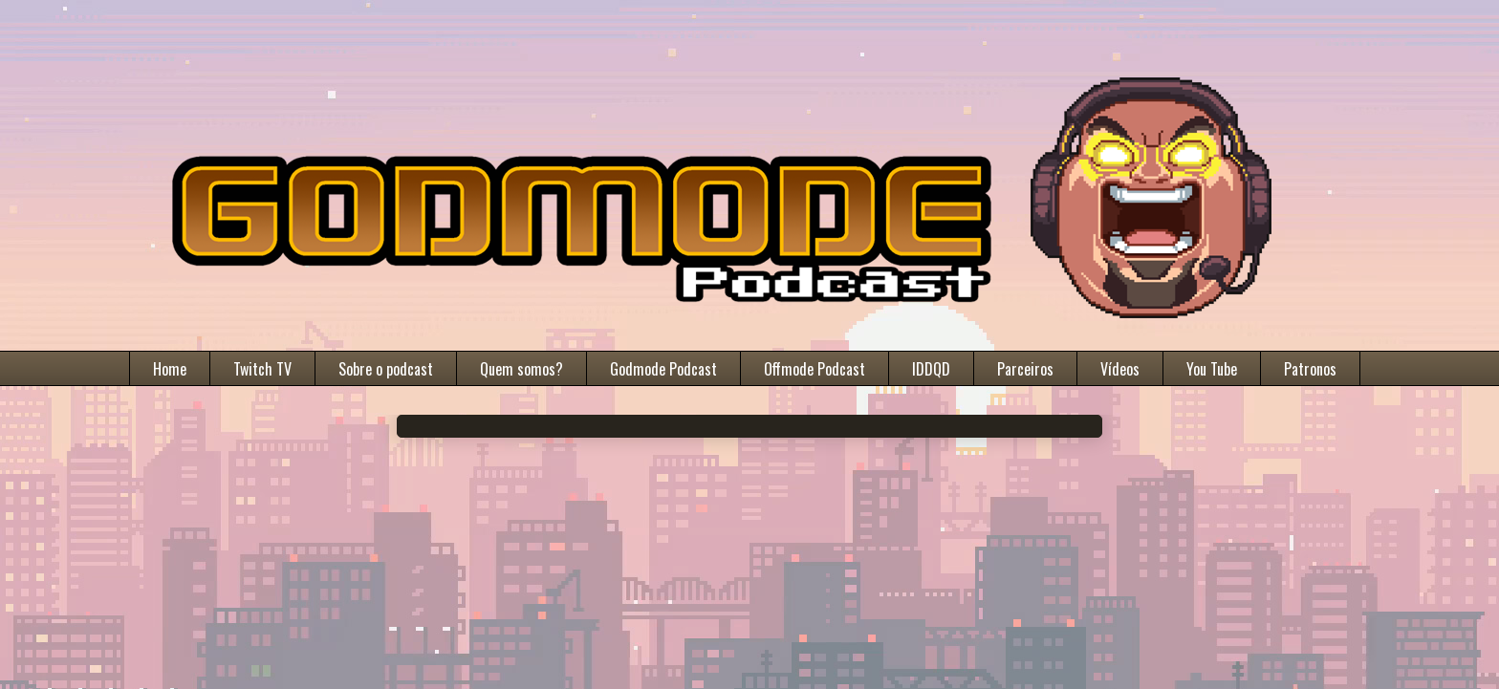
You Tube (1211, 368)
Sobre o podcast (385, 368)
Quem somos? (521, 368)
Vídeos (1120, 368)
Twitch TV (262, 368)
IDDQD (931, 368)
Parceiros (1025, 368)
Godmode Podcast (663, 368)
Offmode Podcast (814, 368)
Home (169, 368)
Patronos (1310, 368)
